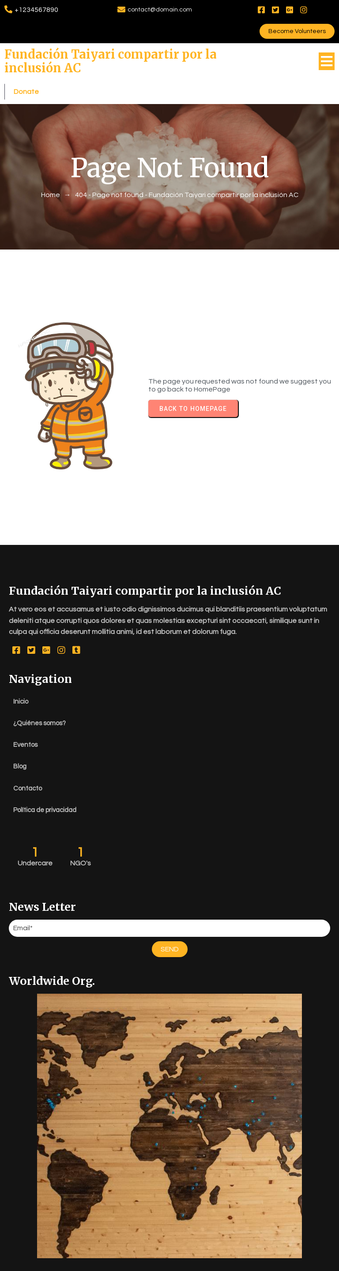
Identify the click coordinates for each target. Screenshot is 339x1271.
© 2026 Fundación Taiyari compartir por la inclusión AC (169, 1262)
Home (50, 150)
